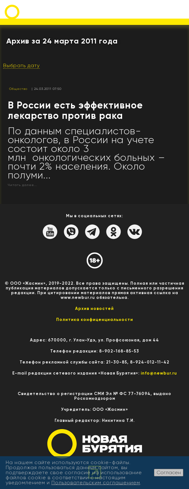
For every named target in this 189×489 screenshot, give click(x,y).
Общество (18, 88)
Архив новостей (94, 308)
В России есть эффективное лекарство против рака (75, 110)
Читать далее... (22, 185)
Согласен (169, 472)
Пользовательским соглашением (95, 483)
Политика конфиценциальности (94, 319)
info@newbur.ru (159, 373)
